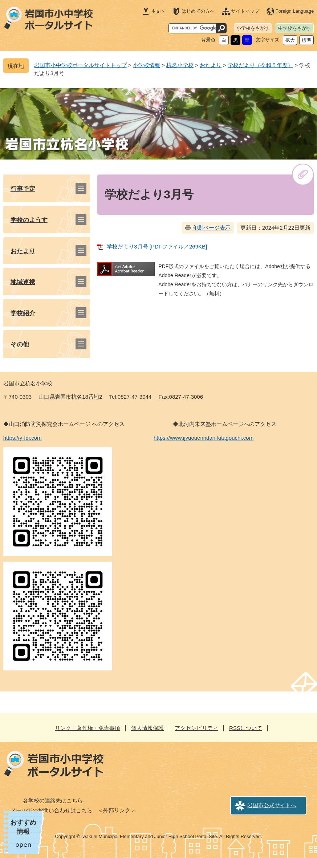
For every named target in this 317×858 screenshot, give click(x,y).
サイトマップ (245, 11)
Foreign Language (295, 11)
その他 (20, 344)
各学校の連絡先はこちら (53, 800)
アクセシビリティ (196, 728)
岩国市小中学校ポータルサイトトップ (80, 65)
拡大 (290, 40)
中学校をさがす (294, 28)
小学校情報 (146, 65)
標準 (306, 40)
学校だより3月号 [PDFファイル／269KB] (157, 246)
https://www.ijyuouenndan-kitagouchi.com (203, 438)
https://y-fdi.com (22, 438)
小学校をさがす (252, 28)
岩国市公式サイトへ (271, 805)
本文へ (158, 11)
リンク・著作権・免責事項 (87, 728)
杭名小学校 (180, 65)
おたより (211, 65)
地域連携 (23, 282)
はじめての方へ (198, 11)
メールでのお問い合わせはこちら (51, 810)
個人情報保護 (147, 728)
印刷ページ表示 (211, 228)
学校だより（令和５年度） (260, 65)
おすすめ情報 (23, 827)
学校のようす (29, 220)
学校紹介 (23, 313)
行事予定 (23, 188)
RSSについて (245, 728)
